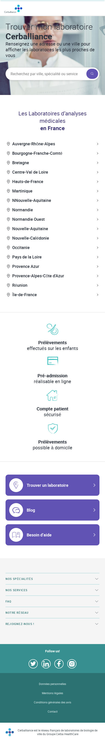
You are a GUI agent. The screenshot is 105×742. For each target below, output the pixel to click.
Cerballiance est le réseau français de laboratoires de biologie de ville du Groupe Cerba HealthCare (58, 732)
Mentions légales (52, 693)
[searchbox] (45, 74)
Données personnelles (52, 684)
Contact (53, 711)
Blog (31, 510)
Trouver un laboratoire (47, 485)
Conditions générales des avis (52, 702)
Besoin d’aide (39, 535)
